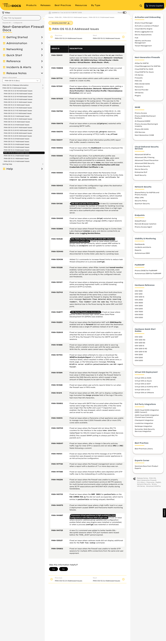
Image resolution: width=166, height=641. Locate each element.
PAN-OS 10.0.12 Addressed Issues (17, 105)
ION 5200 (139, 311)
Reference (13, 61)
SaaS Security (140, 177)
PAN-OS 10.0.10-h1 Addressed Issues (18, 119)
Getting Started (17, 37)
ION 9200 (139, 319)
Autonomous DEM (142, 255)
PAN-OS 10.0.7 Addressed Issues (16, 141)
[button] (164, 512)
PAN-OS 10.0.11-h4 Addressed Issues (18, 108)
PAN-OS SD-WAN (142, 86)
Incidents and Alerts (143, 249)
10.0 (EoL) (141, 484)
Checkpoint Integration (144, 422)
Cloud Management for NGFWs (147, 68)
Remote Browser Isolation (145, 226)
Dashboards (140, 246)
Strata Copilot (154, 5)
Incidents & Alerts (18, 67)
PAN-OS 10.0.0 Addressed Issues (16, 161)
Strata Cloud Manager (144, 25)
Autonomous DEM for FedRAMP (148, 276)
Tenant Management (143, 48)
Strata (154, 486)
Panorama (139, 89)
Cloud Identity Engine (143, 31)
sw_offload (112, 134)
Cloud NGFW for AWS (144, 71)
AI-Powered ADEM (142, 123)
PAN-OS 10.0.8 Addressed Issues (16, 138)
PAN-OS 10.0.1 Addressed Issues (16, 158)
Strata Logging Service (144, 34)
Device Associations (143, 37)
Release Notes (16, 73)
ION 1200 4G (140, 342)
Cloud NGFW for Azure (144, 74)
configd (100, 262)
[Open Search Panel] (142, 6)
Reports (138, 252)
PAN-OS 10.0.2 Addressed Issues (16, 155)
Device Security (141, 171)
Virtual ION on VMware (144, 395)
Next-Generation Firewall (146, 482)
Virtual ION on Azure (143, 383)
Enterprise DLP (141, 174)
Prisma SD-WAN (142, 131)
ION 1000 (139, 293)
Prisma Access (141, 115)
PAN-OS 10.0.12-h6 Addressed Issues (18, 91)
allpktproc (102, 124)
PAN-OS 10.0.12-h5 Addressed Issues (18, 93)
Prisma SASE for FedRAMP (146, 273)
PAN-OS (58, 17)
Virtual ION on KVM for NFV (146, 389)
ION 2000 (139, 302)
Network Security (143, 486)
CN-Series (139, 77)
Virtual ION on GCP (143, 386)
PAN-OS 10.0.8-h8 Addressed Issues (18, 133)
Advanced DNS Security (145, 165)
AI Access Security (142, 168)
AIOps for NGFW (142, 65)
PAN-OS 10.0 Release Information (15, 85)
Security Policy (141, 203)
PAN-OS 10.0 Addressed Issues (14, 88)
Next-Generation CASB (144, 137)
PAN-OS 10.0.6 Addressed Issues (16, 144)
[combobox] (21, 17)
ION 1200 (138, 296)
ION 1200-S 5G (141, 354)
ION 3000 (139, 305)
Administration (16, 43)
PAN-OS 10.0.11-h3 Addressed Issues (18, 110)
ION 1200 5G (140, 345)
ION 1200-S (139, 299)
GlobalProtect (140, 223)
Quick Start (14, 55)
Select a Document (10, 77)
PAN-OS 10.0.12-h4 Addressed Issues (18, 96)
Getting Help (7, 164)
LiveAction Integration (144, 425)
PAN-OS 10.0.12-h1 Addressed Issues (18, 102)
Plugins (138, 98)
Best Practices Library (144, 451)
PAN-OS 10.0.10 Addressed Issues (17, 122)
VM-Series (139, 95)
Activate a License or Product (147, 28)
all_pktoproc (101, 132)
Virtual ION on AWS (143, 380)
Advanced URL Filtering (144, 159)
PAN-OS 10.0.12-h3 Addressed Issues (18, 99)
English (158, 484)
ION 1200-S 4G (141, 351)
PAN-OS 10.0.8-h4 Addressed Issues (18, 136)
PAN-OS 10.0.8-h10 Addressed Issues (18, 130)
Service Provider (141, 92)
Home (50, 17)
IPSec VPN (139, 200)
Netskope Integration (143, 428)
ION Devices (140, 134)
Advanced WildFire (143, 156)
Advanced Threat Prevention (146, 162)
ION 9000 (139, 317)
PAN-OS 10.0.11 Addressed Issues (16, 116)
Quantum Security (142, 206)
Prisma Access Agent (143, 229)
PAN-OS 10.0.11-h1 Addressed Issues (18, 113)
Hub (136, 40)
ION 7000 (139, 314)
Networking (14, 49)
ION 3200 (139, 308)
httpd (99, 218)
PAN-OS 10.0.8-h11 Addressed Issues (18, 127)
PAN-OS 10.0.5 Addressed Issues (16, 147)
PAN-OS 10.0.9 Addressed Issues (16, 124)
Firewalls (139, 80)
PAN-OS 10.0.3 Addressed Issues (16, 153)
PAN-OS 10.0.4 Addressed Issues (16, 150)
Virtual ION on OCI (142, 392)
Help (9, 168)
